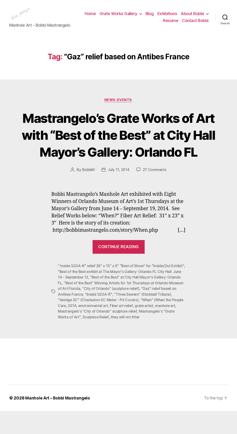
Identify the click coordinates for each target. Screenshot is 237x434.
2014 (91, 328)
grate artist (165, 328)
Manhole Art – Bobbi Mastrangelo (58, 420)
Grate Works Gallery (150, 17)
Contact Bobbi (195, 24)
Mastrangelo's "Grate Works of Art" (88, 340)
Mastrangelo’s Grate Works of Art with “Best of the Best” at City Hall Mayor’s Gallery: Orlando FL (119, 150)
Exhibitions (199, 17)
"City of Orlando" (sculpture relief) (141, 312)
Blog (181, 17)
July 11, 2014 (119, 194)
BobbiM (87, 194)
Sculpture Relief (133, 340)
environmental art (113, 328)
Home (121, 17)
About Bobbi (143, 24)
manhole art (68, 334)
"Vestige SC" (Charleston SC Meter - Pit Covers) (114, 323)
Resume (170, 24)
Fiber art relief (143, 328)
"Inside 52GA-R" (125, 317)
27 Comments (155, 194)
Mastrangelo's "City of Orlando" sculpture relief (120, 334)
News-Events (118, 107)
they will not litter (163, 340)
